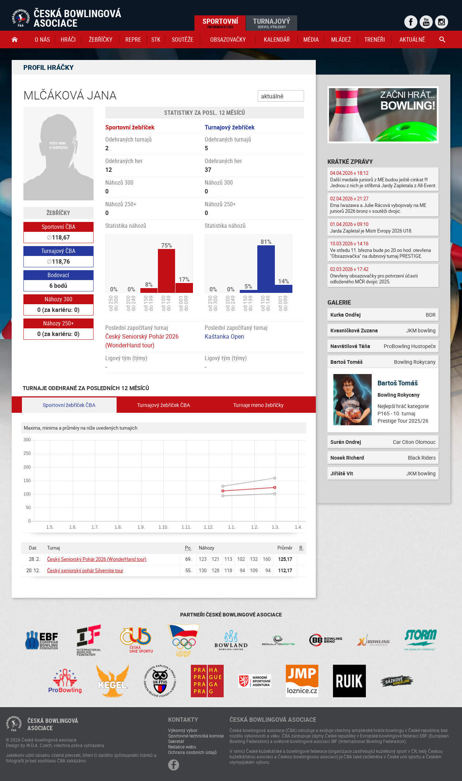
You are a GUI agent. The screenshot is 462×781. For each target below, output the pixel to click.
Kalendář (277, 39)
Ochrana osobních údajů (192, 752)
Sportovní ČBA (58, 227)
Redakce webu (182, 747)
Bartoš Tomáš (398, 382)
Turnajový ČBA (58, 251)
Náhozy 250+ (58, 323)
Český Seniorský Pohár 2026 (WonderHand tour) (97, 559)
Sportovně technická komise (196, 736)
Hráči (68, 39)
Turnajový (271, 22)
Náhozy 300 (58, 299)
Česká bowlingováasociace (52, 724)
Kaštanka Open (224, 336)
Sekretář (176, 741)
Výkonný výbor (182, 730)
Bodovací (58, 275)
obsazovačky (228, 39)
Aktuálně (412, 39)
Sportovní (220, 22)
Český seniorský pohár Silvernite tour (85, 570)
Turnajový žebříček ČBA (163, 404)
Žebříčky (100, 39)
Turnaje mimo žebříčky (258, 404)
